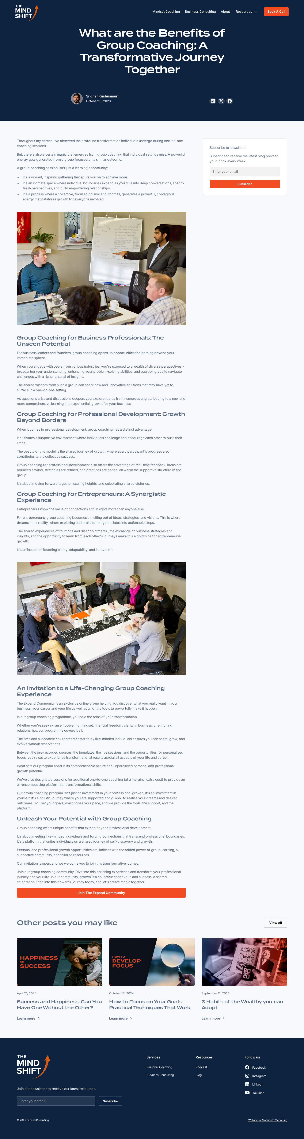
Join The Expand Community (101, 893)
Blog (199, 1075)
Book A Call (276, 12)
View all (275, 923)
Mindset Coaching (166, 12)
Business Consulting (200, 12)
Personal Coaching (159, 1067)
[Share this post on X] (221, 101)
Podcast (201, 1067)
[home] (27, 11)
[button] (246, 12)
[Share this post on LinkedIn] (212, 101)
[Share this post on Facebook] (229, 101)
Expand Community (39, 703)
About (225, 12)
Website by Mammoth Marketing (267, 1120)
